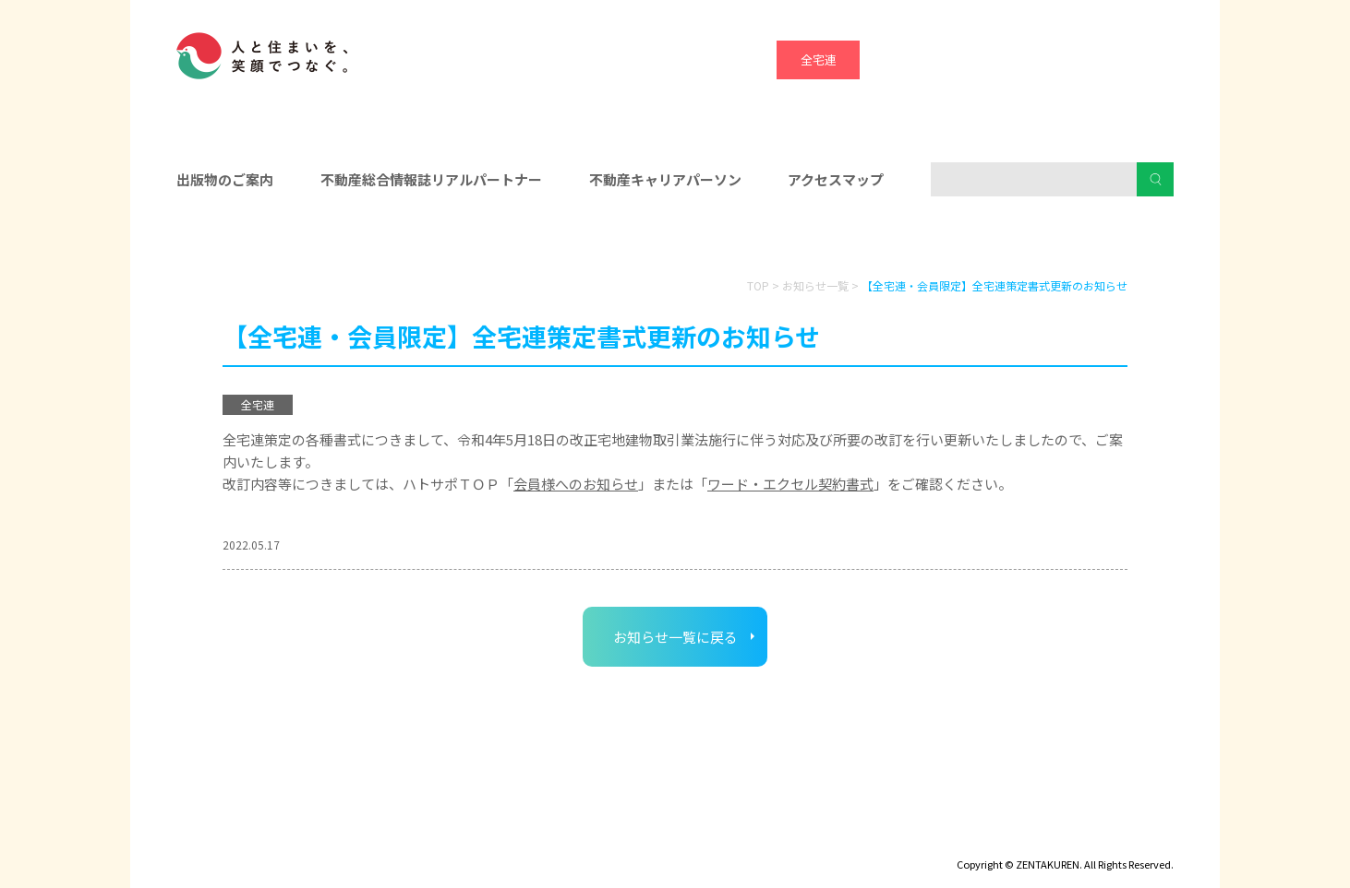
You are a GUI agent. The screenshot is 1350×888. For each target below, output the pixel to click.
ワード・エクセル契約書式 (790, 483)
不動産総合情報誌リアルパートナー (431, 179)
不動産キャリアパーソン (665, 179)
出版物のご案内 (224, 179)
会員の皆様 (336, 240)
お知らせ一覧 (815, 285)
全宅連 (819, 59)
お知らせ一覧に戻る (675, 636)
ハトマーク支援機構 (1068, 59)
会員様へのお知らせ (575, 483)
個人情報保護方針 (469, 838)
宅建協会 (984, 59)
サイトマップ (352, 838)
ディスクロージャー (229, 838)
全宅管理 (1151, 59)
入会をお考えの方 (675, 240)
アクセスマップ (836, 179)
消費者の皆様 (1014, 240)
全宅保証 (901, 59)
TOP (758, 285)
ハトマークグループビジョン (627, 838)
